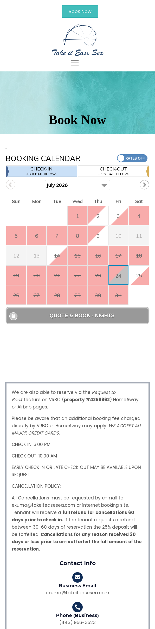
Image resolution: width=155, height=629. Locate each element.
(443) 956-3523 (77, 622)
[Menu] (75, 63)
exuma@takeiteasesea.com (43, 505)
